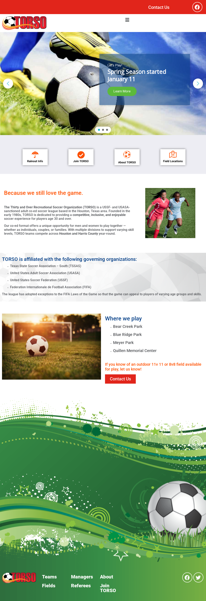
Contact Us (158, 7)
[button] (127, 20)
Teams (49, 577)
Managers (82, 577)
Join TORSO (108, 588)
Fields (48, 586)
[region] (103, 83)
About (106, 577)
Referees (81, 586)
